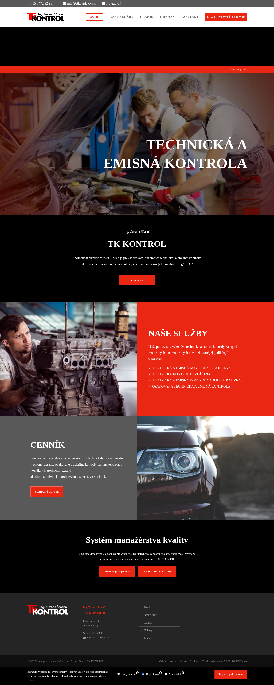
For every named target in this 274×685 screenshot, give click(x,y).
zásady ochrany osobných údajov (59, 676)
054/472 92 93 (42, 3)
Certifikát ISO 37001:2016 (157, 571)
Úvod (147, 607)
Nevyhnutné (128, 674)
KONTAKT (137, 280)
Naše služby (150, 614)
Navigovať (111, 3)
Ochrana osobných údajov (173, 661)
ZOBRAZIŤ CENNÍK (47, 491)
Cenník (148, 622)
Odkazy (148, 630)
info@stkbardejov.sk (79, 3)
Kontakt (148, 638)
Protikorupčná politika (117, 571)
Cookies (194, 661)
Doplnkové (152, 674)
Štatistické (175, 674)
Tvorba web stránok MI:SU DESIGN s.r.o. (224, 661)
